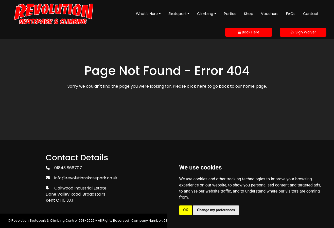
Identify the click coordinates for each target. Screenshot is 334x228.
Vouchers (269, 13)
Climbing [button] (205, 13)
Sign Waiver (303, 32)
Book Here (248, 32)
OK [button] (185, 210)
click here (196, 86)
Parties (230, 13)
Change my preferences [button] (216, 210)
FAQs (290, 13)
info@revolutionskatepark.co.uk (85, 178)
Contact (311, 13)
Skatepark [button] (177, 13)
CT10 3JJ (64, 200)
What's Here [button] (147, 13)
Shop (248, 13)
